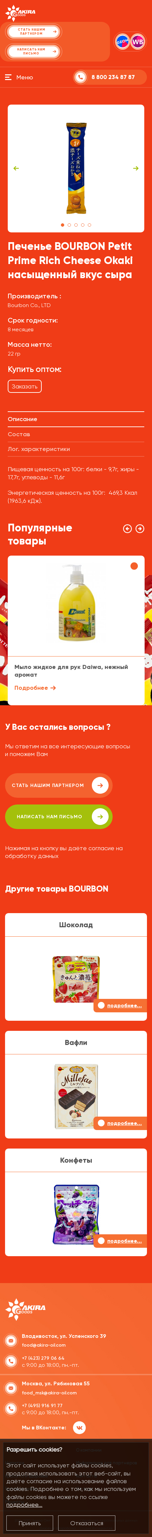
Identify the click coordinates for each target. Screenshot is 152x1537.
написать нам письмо (63, 816)
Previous (16, 168)
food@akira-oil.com (44, 1345)
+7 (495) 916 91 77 (42, 1406)
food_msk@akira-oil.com (49, 1393)
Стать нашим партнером (60, 785)
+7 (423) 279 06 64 (43, 1358)
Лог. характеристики (39, 449)
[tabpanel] (76, 168)
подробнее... (24, 1504)
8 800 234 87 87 (113, 77)
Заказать (25, 386)
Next (136, 168)
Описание (22, 419)
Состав (19, 434)
